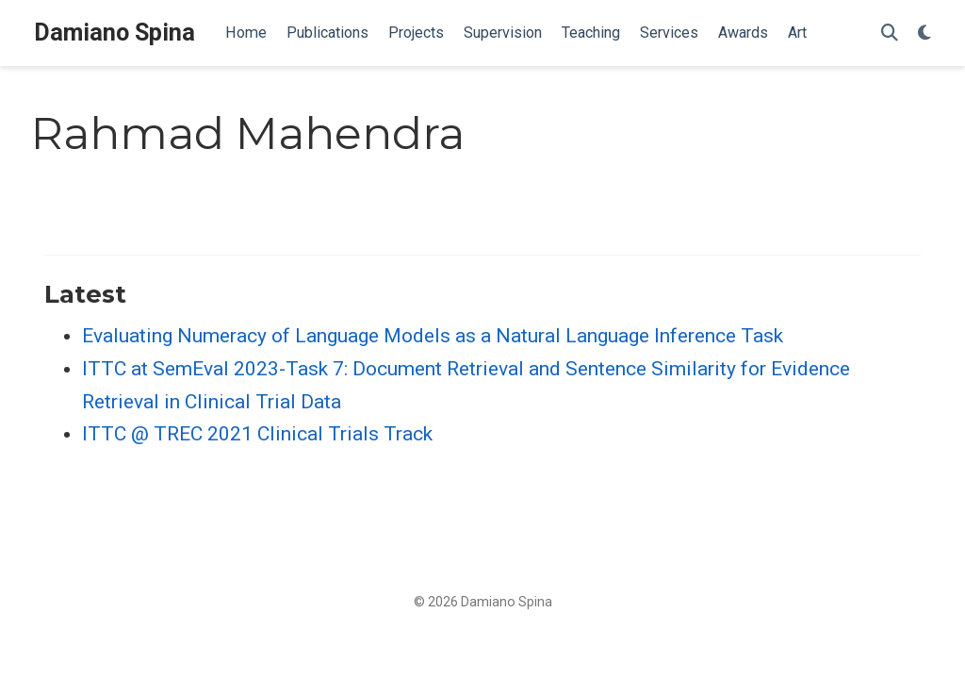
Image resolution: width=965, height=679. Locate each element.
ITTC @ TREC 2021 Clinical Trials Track (257, 433)
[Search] (889, 33)
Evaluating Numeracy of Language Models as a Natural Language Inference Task (432, 335)
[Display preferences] (924, 33)
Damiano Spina (114, 32)
